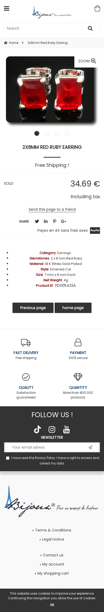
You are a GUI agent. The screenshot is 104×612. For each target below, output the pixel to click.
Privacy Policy (45, 458)
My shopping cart (53, 573)
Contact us (53, 555)
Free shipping (26, 349)
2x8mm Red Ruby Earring (52, 147)
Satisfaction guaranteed (26, 386)
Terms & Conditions (53, 530)
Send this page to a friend (52, 209)
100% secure (78, 349)
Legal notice (53, 539)
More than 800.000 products (78, 386)
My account (53, 564)
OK (52, 605)
